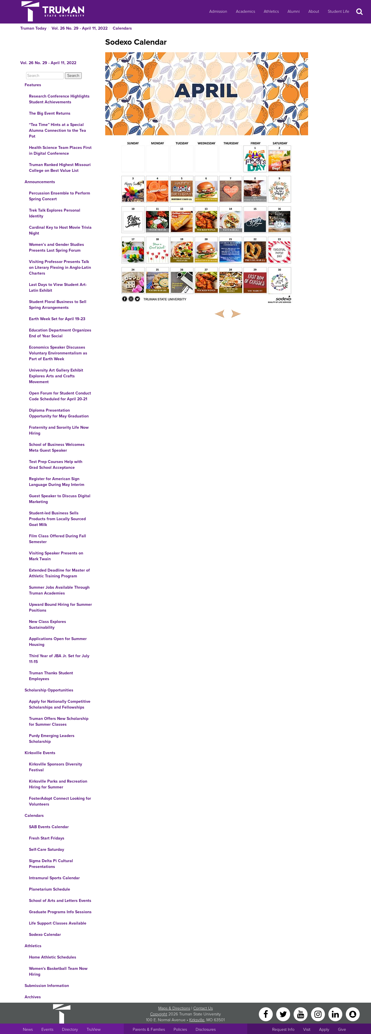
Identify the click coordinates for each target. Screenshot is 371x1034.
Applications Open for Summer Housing (58, 641)
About (313, 11)
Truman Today (33, 28)
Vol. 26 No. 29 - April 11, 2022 (80, 28)
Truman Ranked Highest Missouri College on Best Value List (60, 167)
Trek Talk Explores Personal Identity (54, 213)
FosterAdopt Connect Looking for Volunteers (60, 801)
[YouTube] (301, 1013)
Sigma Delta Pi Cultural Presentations (51, 863)
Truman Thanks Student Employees (51, 676)
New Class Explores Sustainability (47, 624)
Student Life (338, 11)
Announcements (40, 181)
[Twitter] (283, 1013)
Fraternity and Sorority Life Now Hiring (59, 430)
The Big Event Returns (49, 113)
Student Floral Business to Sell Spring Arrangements (57, 304)
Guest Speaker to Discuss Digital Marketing (59, 498)
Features (33, 84)
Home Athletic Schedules (52, 957)
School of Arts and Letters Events (60, 900)
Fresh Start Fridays (46, 838)
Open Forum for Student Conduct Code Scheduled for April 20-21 (60, 396)
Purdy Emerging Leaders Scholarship (51, 738)
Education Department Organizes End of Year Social (60, 333)
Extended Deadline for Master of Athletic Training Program (59, 573)
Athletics (271, 11)
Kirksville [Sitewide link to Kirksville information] (196, 1019)
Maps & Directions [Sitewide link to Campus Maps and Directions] (174, 1008)
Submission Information (47, 985)
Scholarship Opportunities (49, 690)
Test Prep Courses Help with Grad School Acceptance (55, 464)
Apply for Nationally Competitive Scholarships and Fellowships (59, 704)
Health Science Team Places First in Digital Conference (60, 150)
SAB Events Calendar (49, 826)
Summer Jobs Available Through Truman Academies (59, 590)
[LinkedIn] (336, 1013)
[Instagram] (318, 1013)
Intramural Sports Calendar (54, 878)
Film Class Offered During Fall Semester (57, 539)
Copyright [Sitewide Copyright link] (158, 1014)
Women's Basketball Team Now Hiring (58, 971)
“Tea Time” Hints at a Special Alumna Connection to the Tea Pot (57, 130)
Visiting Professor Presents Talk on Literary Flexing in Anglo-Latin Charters (60, 267)
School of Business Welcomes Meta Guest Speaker (57, 447)
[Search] (45, 75)
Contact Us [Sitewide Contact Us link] (203, 1008)
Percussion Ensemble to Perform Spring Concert (59, 196)
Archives (33, 997)
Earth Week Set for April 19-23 (57, 318)
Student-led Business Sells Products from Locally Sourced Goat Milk (57, 519)
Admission (218, 11)
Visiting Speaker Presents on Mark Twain (56, 556)
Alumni (294, 11)
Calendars (122, 28)
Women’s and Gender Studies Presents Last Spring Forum (56, 247)
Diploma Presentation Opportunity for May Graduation (59, 413)
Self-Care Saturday (46, 849)
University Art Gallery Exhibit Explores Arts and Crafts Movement (56, 376)
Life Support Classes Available (57, 923)
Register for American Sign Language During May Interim (56, 481)
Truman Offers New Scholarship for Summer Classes (58, 721)
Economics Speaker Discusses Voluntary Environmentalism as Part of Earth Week (58, 353)
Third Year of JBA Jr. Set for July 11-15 (59, 658)
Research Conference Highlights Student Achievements (59, 99)
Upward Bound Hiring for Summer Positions (60, 607)
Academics (245, 11)
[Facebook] (266, 1013)
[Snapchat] (353, 1013)
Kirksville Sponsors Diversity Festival (55, 767)
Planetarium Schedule (49, 889)
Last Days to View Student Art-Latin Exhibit (58, 287)
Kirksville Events (40, 752)
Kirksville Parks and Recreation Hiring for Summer (58, 784)
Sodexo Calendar (45, 934)
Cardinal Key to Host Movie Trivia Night (60, 230)
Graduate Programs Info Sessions (60, 911)
